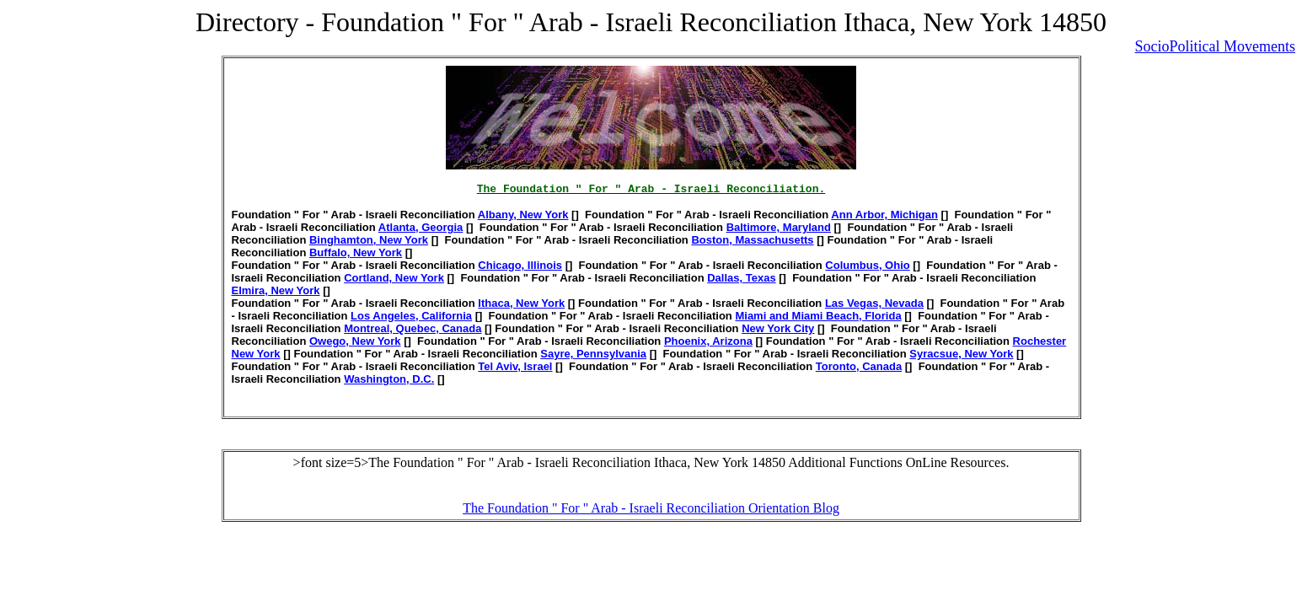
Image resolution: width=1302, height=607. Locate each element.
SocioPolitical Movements (1215, 46)
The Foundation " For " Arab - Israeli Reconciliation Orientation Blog (651, 508)
